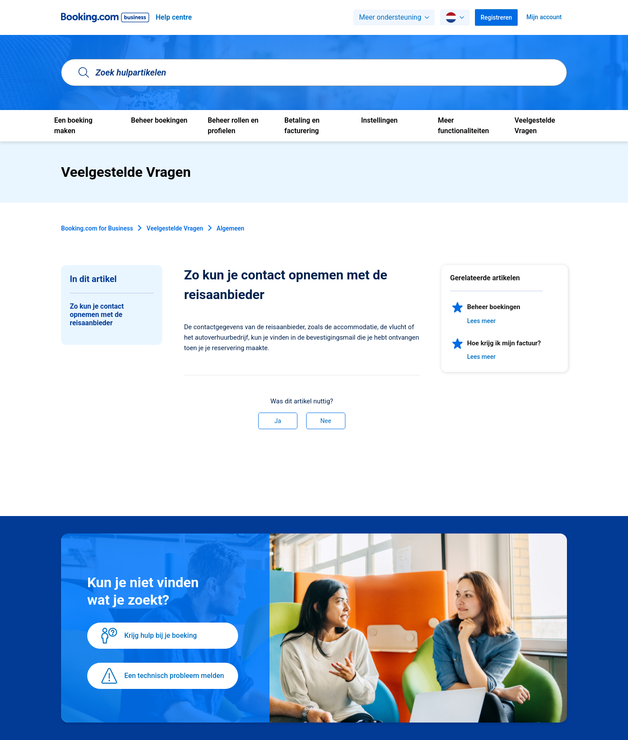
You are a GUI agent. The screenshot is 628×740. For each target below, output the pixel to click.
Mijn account (544, 17)
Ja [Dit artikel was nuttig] (277, 420)
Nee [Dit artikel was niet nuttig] (326, 420)
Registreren (496, 17)
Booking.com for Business (97, 228)
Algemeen (231, 228)
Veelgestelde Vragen (175, 228)
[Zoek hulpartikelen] (314, 72)
